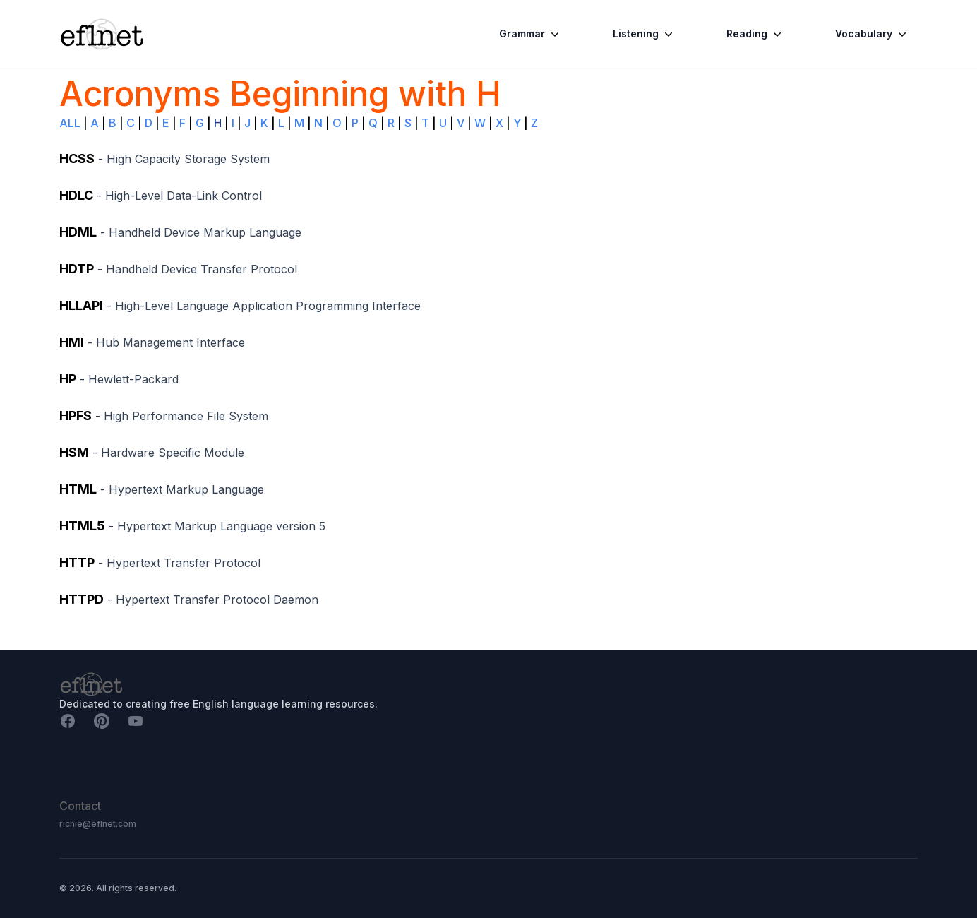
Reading (755, 34)
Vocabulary (872, 34)
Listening (644, 34)
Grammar (530, 34)
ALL (69, 123)
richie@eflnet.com (97, 823)
